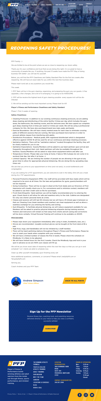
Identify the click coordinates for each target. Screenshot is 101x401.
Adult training (38, 372)
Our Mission (37, 374)
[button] (32, 4)
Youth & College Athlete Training (39, 368)
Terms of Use (21, 394)
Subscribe (50, 329)
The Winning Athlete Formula (40, 363)
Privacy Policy (12, 394)
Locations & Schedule (72, 5)
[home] (16, 4)
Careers (36, 380)
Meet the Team (38, 377)
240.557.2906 (59, 382)
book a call (37, 387)
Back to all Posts (74, 281)
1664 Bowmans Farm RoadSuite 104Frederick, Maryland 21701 (62, 370)
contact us (89, 5)
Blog (81, 5)
